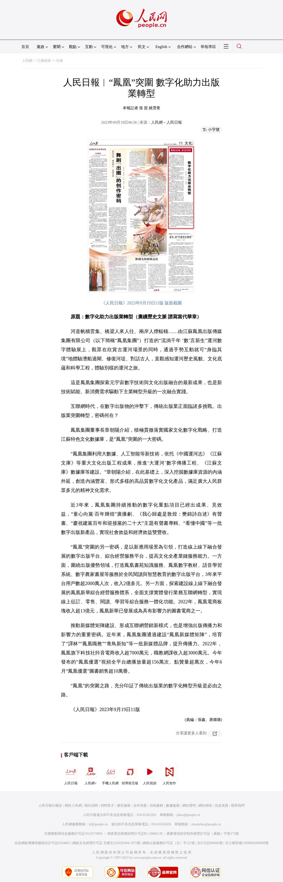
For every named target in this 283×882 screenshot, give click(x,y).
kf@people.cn (98, 824)
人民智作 (169, 774)
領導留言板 (130, 774)
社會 (59, 60)
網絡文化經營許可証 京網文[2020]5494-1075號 (106, 843)
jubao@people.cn (188, 815)
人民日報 (70, 774)
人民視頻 (149, 774)
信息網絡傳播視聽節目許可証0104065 (42, 843)
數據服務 (172, 805)
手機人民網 (110, 774)
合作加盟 (140, 805)
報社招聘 (91, 805)
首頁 (25, 47)
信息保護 (221, 805)
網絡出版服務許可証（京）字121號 (169, 843)
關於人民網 (73, 805)
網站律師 (205, 805)
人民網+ (90, 774)
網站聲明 (189, 805)
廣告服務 (123, 805)
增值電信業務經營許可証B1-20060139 (135, 833)
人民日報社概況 (50, 805)
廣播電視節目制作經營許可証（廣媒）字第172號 (202, 833)
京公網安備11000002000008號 (247, 843)
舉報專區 (208, 47)
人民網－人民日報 (166, 122)
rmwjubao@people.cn (206, 824)
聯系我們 (238, 805)
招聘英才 (107, 805)
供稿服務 (156, 805)
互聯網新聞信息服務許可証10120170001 (73, 833)
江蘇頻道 (44, 60)
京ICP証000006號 (210, 843)
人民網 (27, 60)
